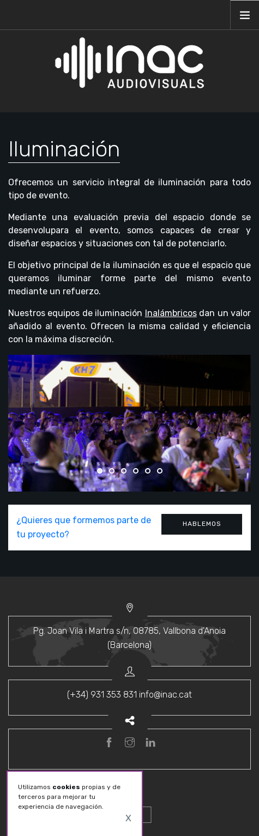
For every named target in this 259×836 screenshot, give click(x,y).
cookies (66, 787)
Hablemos (202, 524)
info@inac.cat (165, 694)
